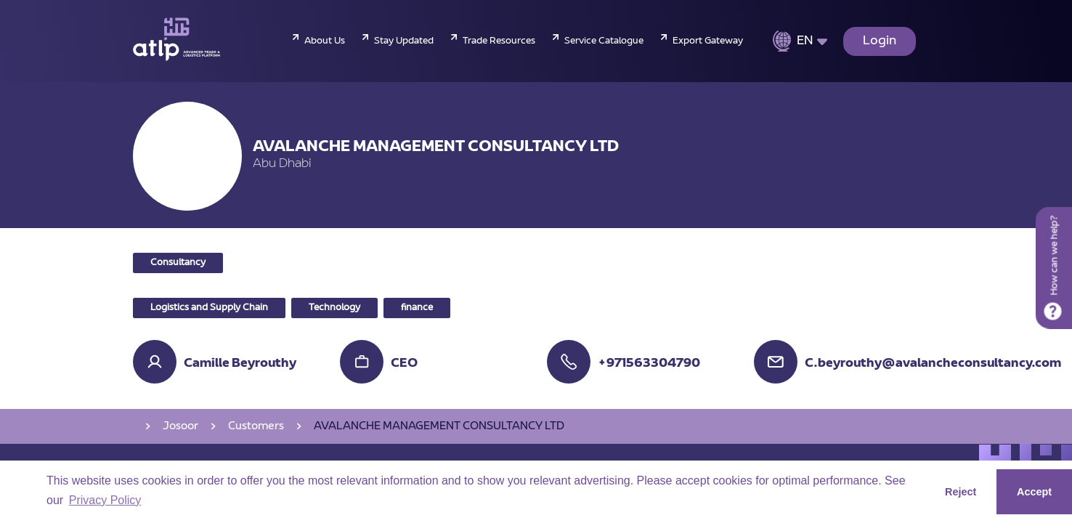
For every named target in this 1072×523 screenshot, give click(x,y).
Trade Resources (499, 41)
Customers (256, 426)
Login (879, 41)
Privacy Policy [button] (105, 500)
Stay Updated (404, 41)
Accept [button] (1034, 492)
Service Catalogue (603, 41)
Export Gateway (708, 41)
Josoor (180, 426)
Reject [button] (960, 492)
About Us (324, 41)
